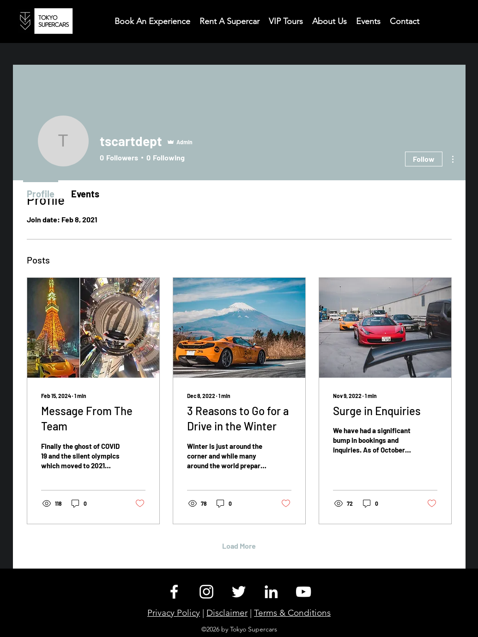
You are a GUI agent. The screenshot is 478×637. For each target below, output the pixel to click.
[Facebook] (174, 591)
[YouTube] (303, 591)
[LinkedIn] (271, 591)
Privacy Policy (173, 612)
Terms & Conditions (292, 612)
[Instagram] (206, 591)
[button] (404, 21)
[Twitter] (239, 591)
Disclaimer (227, 612)
